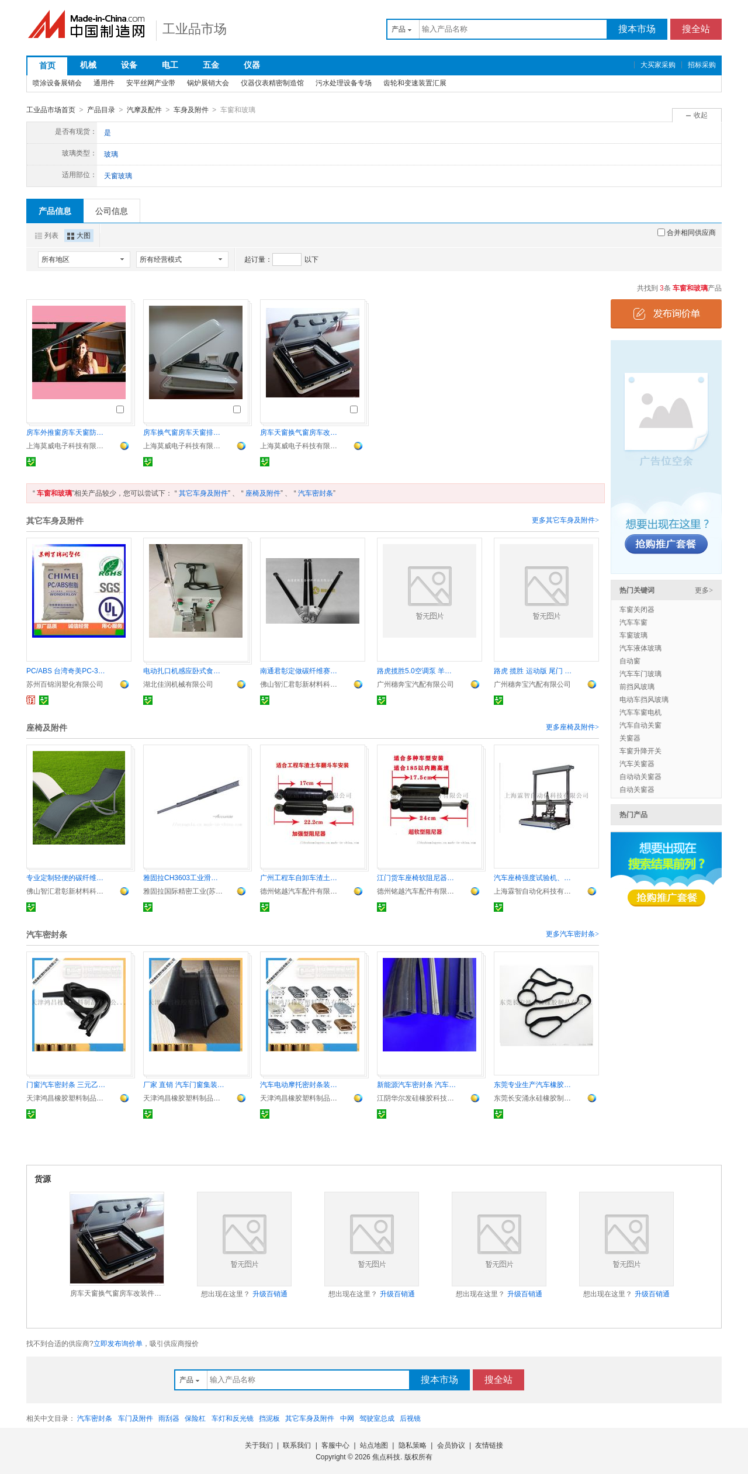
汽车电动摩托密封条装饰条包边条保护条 (301, 1084)
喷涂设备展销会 (57, 83)
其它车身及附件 (203, 493)
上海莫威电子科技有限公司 (67, 445)
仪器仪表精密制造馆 (272, 83)
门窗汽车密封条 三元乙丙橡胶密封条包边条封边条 (67, 1084)
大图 (79, 235)
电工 (170, 65)
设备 (129, 65)
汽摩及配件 (144, 110)
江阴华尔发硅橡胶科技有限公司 (418, 1098)
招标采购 (702, 65)
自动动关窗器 (640, 776)
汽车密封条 (315, 493)
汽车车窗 (633, 622)
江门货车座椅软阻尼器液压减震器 (418, 877)
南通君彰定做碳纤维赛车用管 (301, 670)
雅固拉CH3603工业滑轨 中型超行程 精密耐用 (184, 877)
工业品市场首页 (50, 110)
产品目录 (101, 110)
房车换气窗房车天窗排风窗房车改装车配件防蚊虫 (184, 432)
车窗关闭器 (636, 609)
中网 (347, 1418)
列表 (46, 235)
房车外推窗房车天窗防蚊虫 (67, 432)
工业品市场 (194, 29)
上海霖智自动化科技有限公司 (535, 891)
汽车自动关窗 (640, 725)
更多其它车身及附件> (565, 519)
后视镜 (410, 1418)
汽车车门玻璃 (640, 673)
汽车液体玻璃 (640, 647)
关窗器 (629, 737)
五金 (211, 65)
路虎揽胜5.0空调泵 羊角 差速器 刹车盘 (418, 670)
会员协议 (451, 1445)
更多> (704, 590)
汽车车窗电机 (640, 712)
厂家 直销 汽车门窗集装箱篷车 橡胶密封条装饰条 (184, 1084)
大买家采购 (658, 65)
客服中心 (335, 1445)
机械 (88, 65)
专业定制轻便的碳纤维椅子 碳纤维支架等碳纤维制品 (67, 877)
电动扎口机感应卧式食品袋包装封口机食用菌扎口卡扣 (184, 670)
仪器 (252, 65)
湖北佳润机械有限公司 (178, 684)
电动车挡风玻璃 (644, 699)
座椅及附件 (262, 493)
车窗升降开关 (640, 750)
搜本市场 (637, 29)
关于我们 (259, 1445)
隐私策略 (413, 1445)
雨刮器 (168, 1418)
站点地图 (374, 1445)
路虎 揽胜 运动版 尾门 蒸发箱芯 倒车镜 (535, 670)
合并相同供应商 (686, 232)
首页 (47, 65)
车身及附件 (191, 110)
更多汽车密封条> (572, 933)
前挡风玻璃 (636, 686)
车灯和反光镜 (233, 1418)
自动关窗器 (636, 789)
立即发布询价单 (118, 1343)
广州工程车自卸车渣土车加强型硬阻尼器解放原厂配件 (301, 877)
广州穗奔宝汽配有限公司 (415, 684)
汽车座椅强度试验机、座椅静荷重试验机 (535, 877)
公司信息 (111, 210)
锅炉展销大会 (208, 83)
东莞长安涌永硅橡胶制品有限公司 (535, 1098)
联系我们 (297, 1445)
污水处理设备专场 (344, 83)
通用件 (104, 83)
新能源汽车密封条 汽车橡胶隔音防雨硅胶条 (418, 1084)
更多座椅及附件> (572, 726)
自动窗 (629, 660)
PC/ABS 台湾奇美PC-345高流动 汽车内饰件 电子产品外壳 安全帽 (67, 670)
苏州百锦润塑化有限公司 (64, 684)
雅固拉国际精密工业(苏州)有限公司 (184, 891)
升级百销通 (270, 1293)
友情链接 (489, 1445)
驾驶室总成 (376, 1418)
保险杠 (195, 1418)
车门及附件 (135, 1418)
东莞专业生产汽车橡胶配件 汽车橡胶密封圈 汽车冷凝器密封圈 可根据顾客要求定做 (535, 1084)
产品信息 (55, 210)
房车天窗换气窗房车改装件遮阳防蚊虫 (301, 432)
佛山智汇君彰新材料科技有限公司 (301, 684)
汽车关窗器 (636, 763)
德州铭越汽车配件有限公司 (301, 891)
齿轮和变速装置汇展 (414, 83)
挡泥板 (269, 1418)
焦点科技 (386, 1456)
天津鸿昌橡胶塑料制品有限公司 (67, 1098)
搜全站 (696, 29)
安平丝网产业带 (150, 83)
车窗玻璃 (633, 635)
